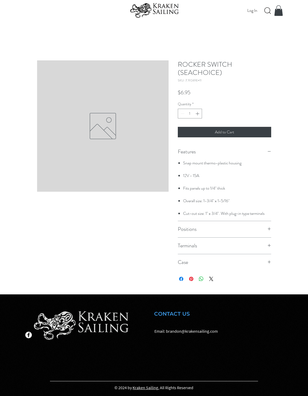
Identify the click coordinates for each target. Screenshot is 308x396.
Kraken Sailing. (146, 387)
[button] (278, 10)
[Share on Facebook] (181, 279)
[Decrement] (182, 113)
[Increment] (198, 113)
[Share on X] (211, 279)
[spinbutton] (190, 113)
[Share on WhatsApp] (201, 279)
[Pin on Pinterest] (191, 279)
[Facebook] (28, 335)
